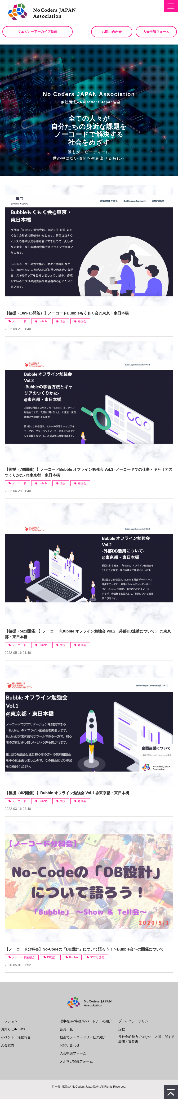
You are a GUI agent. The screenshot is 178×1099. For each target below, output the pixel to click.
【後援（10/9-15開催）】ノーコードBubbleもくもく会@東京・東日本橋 (67, 313)
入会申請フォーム (156, 32)
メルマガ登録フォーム (76, 1061)
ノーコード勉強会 (23, 957)
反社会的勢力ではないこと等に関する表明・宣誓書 (146, 1039)
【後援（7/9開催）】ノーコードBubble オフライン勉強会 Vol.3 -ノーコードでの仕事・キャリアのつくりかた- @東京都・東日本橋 (88, 472)
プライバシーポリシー (134, 1021)
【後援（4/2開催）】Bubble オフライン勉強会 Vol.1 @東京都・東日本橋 (67, 793)
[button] (171, 6)
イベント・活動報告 (16, 1037)
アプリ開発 (97, 957)
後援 (62, 321)
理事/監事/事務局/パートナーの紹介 (86, 1021)
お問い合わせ (112, 32)
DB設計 (52, 957)
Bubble (43, 321)
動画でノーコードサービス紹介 (83, 1037)
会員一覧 (66, 1029)
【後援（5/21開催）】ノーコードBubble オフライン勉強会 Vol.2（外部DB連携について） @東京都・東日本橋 (88, 634)
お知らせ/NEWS (13, 1029)
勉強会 (82, 321)
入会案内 (7, 1045)
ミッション (9, 1021)
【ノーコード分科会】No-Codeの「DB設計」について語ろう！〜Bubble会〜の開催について (84, 949)
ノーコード (19, 321)
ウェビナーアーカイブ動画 (38, 31)
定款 (121, 1029)
